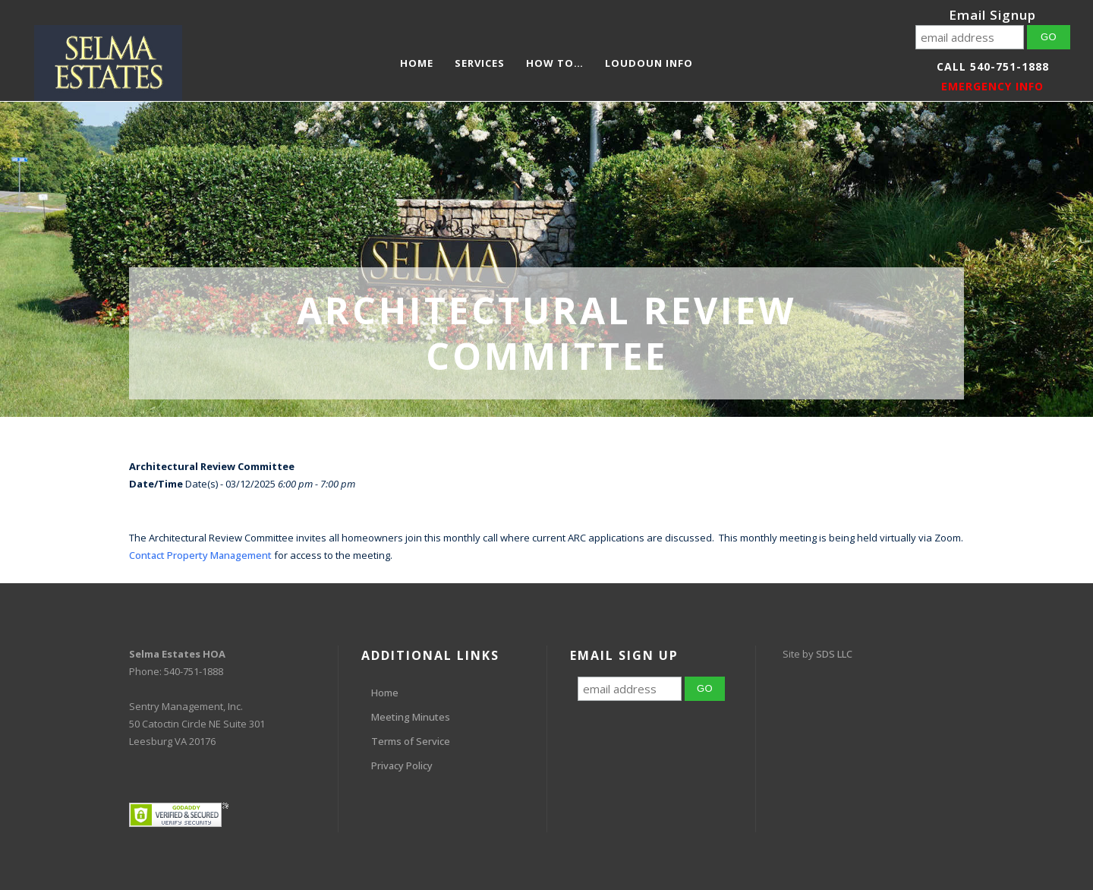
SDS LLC (834, 654)
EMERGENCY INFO (992, 86)
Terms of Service (410, 741)
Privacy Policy (402, 765)
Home (384, 692)
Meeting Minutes (410, 717)
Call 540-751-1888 (993, 66)
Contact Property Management (200, 555)
